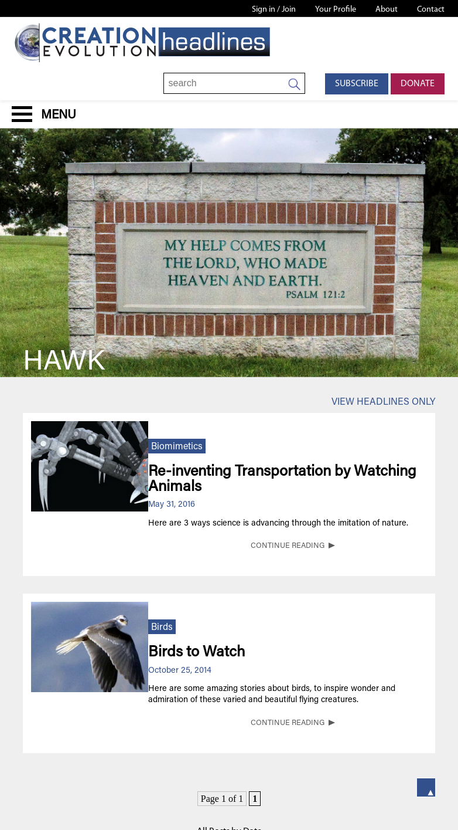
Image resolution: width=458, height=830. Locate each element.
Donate (418, 84)
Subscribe (356, 84)
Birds (162, 627)
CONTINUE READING (287, 546)
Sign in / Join (274, 9)
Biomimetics (177, 447)
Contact (431, 9)
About (386, 9)
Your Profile (335, 9)
